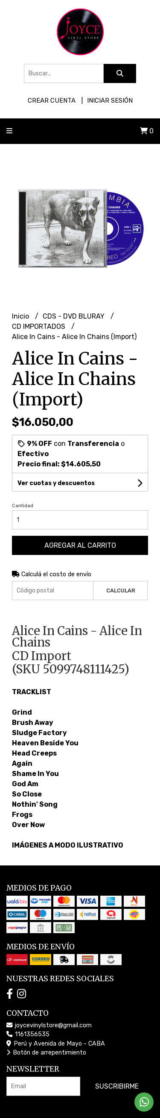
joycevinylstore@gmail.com (49, 1025)
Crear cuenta (52, 100)
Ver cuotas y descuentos (56, 483)
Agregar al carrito (80, 545)
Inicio (21, 316)
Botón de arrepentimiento (46, 1052)
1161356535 (27, 1034)
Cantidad (22, 506)
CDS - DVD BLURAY (74, 316)
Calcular (120, 590)
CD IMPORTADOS (39, 326)
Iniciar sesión (110, 100)
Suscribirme (117, 1086)
